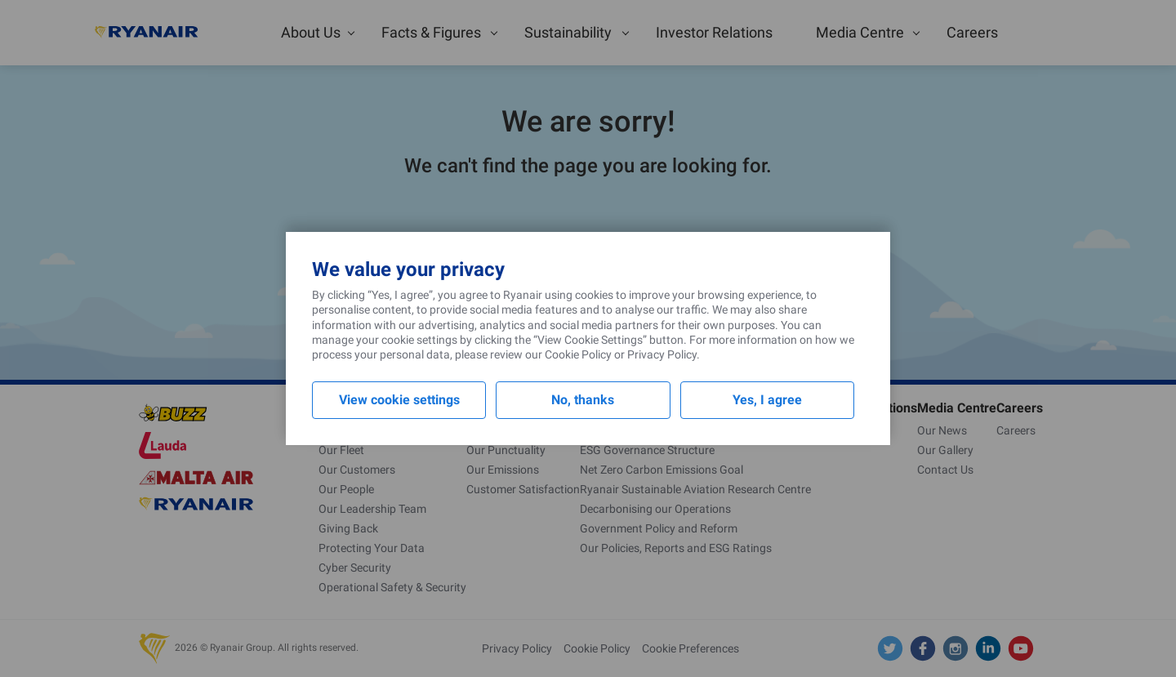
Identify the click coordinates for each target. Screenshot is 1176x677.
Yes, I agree (767, 400)
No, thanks (582, 400)
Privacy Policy (662, 354)
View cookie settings (399, 400)
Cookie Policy (578, 354)
